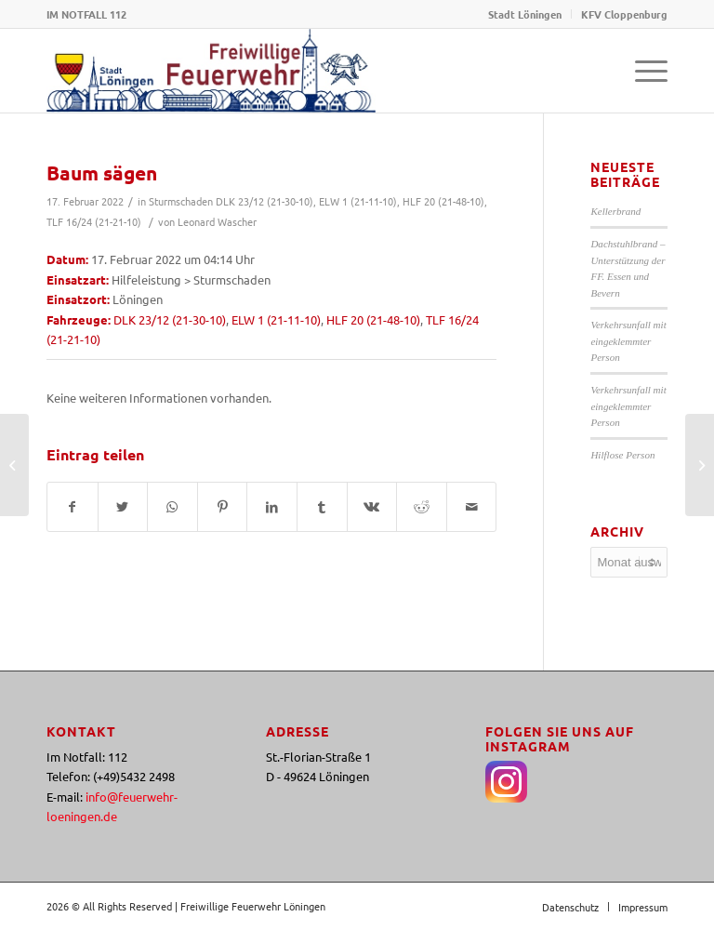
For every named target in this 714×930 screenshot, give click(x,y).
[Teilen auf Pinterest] (222, 507)
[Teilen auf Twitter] (123, 507)
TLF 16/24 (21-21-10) (93, 221)
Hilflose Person (622, 454)
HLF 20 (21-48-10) (443, 200)
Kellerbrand (615, 211)
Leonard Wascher (217, 221)
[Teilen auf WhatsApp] (172, 507)
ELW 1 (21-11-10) (358, 200)
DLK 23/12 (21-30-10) (264, 200)
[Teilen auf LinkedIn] (272, 507)
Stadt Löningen (525, 14)
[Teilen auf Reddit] (421, 507)
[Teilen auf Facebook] (72, 507)
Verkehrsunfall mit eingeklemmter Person (628, 341)
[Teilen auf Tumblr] (322, 507)
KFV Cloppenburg (624, 14)
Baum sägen (101, 172)
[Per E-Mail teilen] (471, 507)
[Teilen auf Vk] (372, 507)
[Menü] (642, 71)
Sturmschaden (181, 200)
